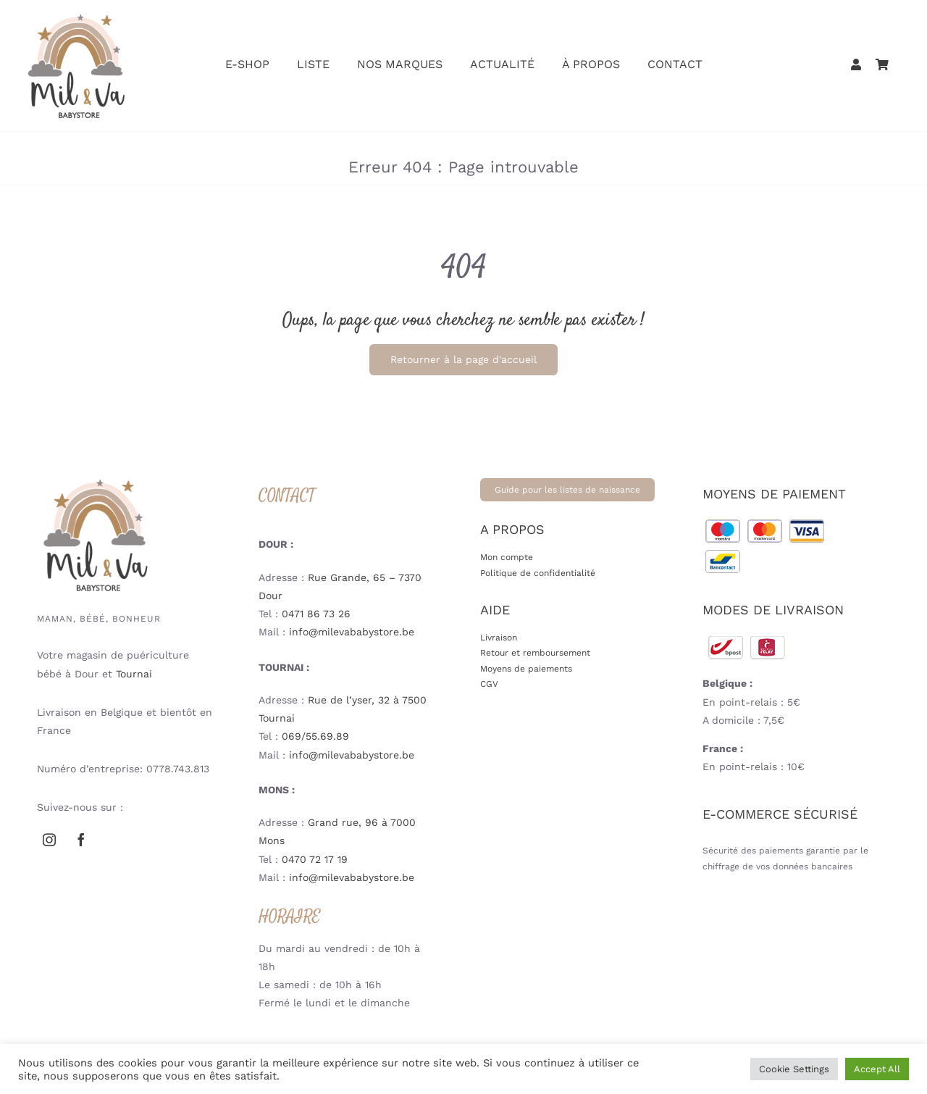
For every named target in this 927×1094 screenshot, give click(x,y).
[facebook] (81, 839)
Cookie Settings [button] (794, 1069)
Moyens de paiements (526, 669)
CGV (489, 684)
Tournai (134, 674)
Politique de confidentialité (537, 573)
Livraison (498, 637)
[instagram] (49, 839)
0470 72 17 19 (315, 859)
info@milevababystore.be (351, 632)
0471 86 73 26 (316, 613)
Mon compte (506, 557)
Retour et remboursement (535, 653)
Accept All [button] (877, 1069)
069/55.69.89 (315, 736)
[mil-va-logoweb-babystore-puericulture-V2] (76, 17)
